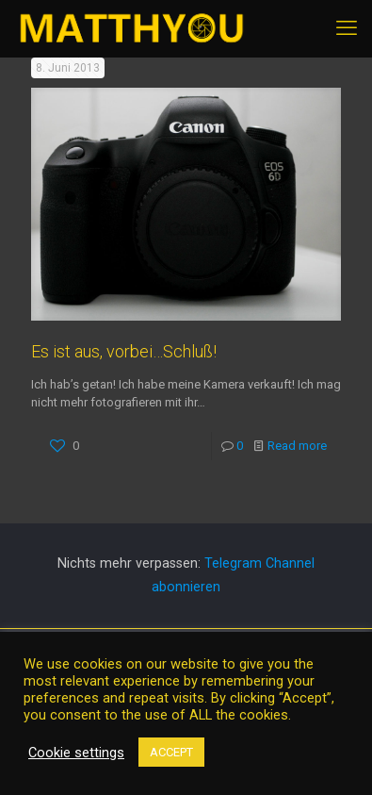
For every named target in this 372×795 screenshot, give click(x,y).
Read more (297, 446)
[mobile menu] (347, 28)
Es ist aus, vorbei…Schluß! (124, 351)
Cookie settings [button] (76, 752)
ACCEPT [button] (171, 752)
